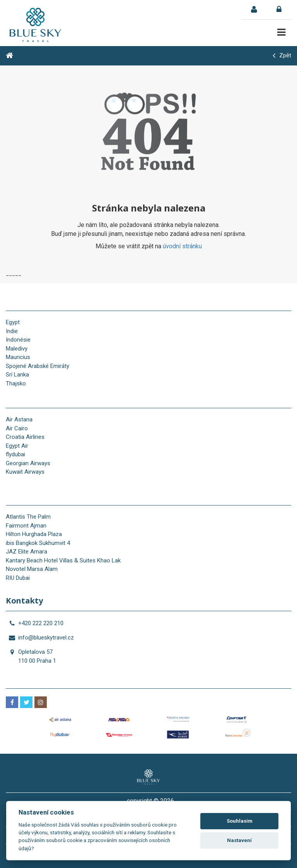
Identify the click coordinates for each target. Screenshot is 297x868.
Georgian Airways (28, 463)
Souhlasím (240, 821)
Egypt (13, 322)
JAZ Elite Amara (26, 551)
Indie (12, 331)
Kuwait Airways (25, 471)
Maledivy (16, 348)
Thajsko (16, 383)
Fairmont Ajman (26, 525)
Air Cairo (17, 428)
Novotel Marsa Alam (32, 568)
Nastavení (239, 840)
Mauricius (18, 357)
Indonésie (18, 339)
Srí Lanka (17, 374)
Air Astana (19, 419)
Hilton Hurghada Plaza (34, 534)
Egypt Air (17, 445)
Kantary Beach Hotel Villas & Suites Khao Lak (63, 560)
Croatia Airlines (25, 436)
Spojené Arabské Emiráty (37, 366)
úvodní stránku (182, 246)
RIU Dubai (18, 577)
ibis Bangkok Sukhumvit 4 (38, 543)
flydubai (15, 454)
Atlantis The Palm (28, 516)
